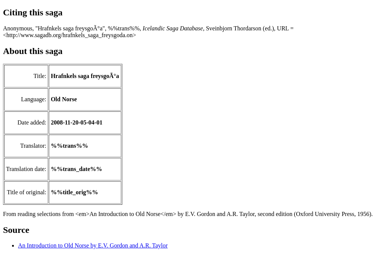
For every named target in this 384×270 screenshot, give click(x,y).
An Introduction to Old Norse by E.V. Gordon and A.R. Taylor (93, 245)
